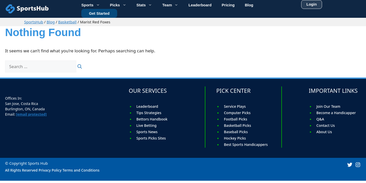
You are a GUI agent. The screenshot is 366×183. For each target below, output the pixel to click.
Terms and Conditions (81, 170)
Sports (93, 4)
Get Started (99, 12)
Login (312, 3)
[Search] (79, 66)
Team (172, 4)
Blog (51, 21)
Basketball (67, 21)
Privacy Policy (50, 170)
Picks (120, 4)
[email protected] (31, 114)
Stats (146, 4)
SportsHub (33, 21)
